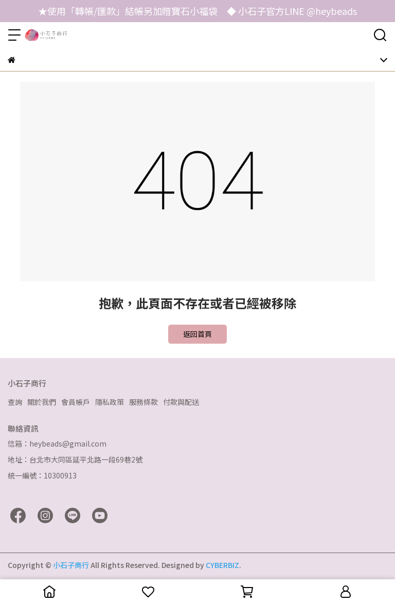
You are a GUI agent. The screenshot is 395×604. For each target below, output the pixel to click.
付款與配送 (181, 402)
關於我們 (41, 402)
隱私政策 (109, 402)
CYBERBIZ (222, 565)
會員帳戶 (75, 402)
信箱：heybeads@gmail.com (57, 443)
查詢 (15, 402)
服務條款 (143, 402)
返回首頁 (197, 334)
